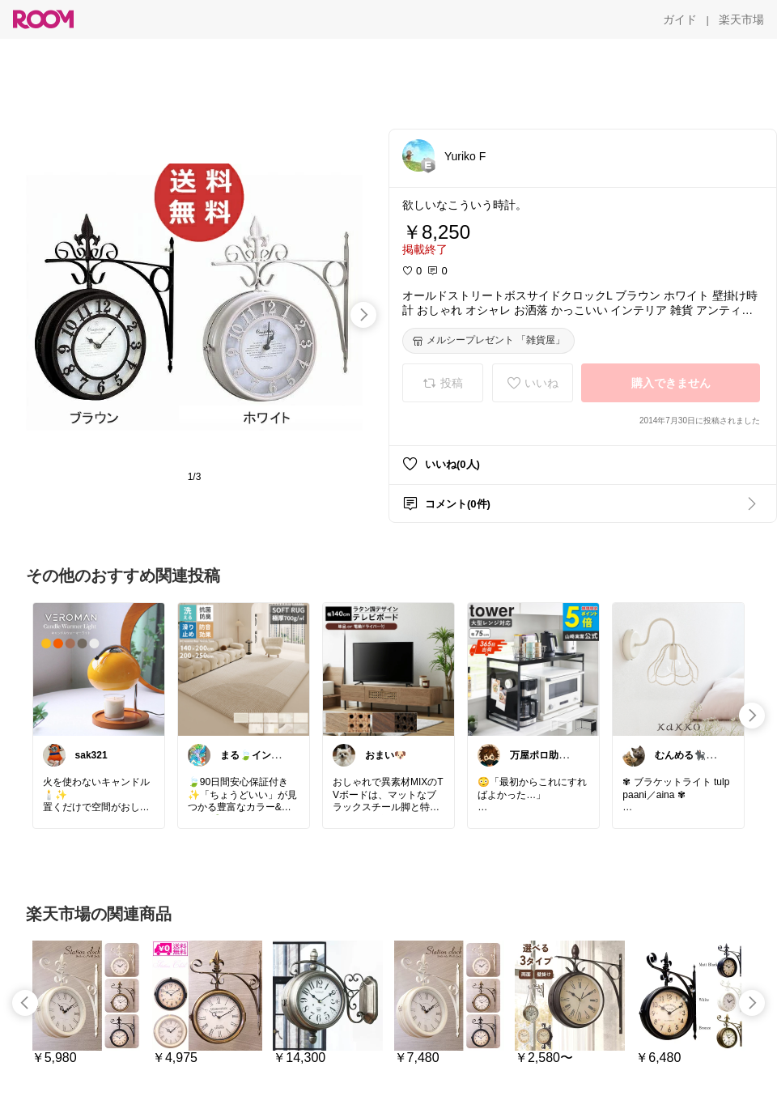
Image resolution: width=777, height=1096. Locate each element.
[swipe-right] (363, 315)
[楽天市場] (741, 19)
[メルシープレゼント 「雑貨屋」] (488, 341)
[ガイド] (680, 19)
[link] (98, 668)
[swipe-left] (25, 1003)
